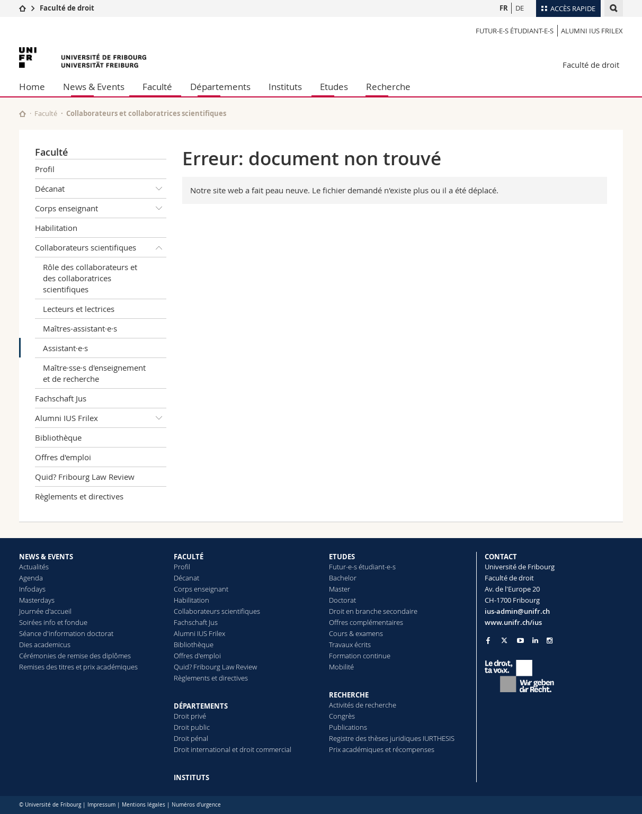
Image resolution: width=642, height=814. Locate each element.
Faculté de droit (67, 8)
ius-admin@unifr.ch (517, 611)
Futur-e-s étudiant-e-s (515, 30)
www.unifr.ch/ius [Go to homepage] (513, 622)
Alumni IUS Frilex (592, 30)
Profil (45, 169)
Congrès (342, 716)
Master (339, 589)
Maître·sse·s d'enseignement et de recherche (94, 373)
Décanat (100, 188)
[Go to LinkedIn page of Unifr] (535, 640)
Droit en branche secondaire (373, 611)
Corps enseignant (100, 208)
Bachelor (342, 578)
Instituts (285, 86)
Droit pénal (191, 738)
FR (504, 8)
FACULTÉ (188, 556)
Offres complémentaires (366, 622)
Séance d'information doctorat (66, 633)
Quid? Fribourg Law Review (85, 476)
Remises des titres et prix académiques (78, 667)
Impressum (101, 804)
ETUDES (342, 556)
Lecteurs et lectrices (78, 308)
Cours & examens (356, 633)
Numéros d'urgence (196, 804)
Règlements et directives (79, 496)
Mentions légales (143, 804)
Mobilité (341, 667)
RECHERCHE (349, 695)
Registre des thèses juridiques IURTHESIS (391, 738)
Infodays (32, 589)
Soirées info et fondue (53, 622)
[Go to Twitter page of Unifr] (504, 640)
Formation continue (359, 655)
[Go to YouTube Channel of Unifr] (520, 640)
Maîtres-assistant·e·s (80, 328)
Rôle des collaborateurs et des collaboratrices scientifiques (90, 278)
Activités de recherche (362, 705)
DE (519, 8)
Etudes (334, 86)
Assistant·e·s (65, 348)
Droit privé (190, 716)
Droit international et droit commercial (232, 749)
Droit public (192, 727)
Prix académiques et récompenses (381, 749)
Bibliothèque (58, 437)
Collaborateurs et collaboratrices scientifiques (146, 113)
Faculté (157, 86)
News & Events (93, 86)
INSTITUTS (191, 777)
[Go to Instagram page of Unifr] (549, 640)
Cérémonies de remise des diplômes (75, 655)
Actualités (34, 566)
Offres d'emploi (63, 457)
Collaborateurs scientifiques (100, 247)
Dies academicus (44, 644)
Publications (348, 727)
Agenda (31, 578)
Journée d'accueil (45, 611)
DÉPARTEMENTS (201, 706)
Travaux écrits (350, 644)
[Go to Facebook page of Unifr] (488, 640)
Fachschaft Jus (60, 398)
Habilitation (56, 227)
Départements (220, 86)
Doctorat (342, 600)
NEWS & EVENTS (46, 556)
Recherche (388, 86)
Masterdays (37, 600)
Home (32, 86)
